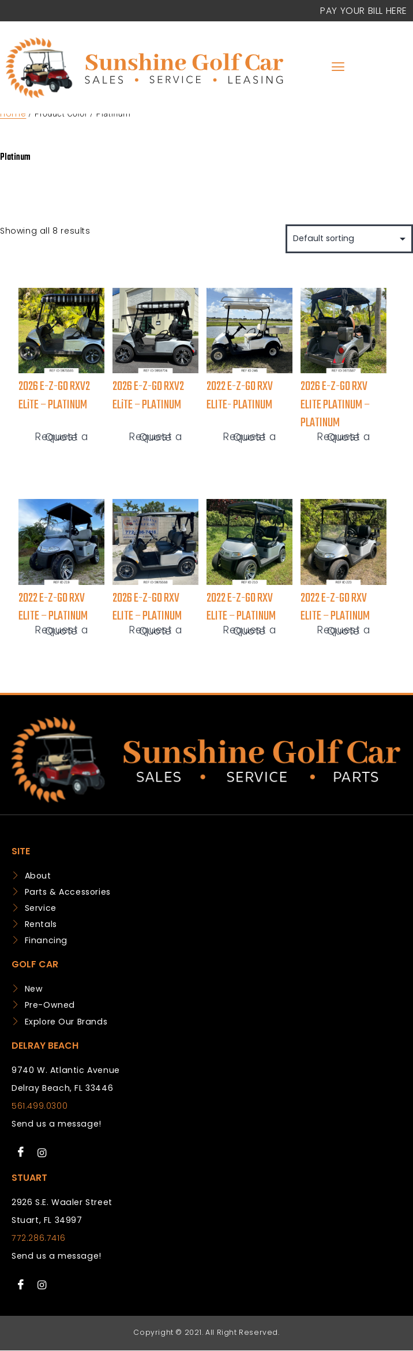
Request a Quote (61, 437)
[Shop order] (349, 238)
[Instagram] (42, 1152)
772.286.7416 (38, 1238)
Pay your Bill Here (363, 10)
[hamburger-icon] (338, 68)
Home (13, 113)
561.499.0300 (39, 1106)
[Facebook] (20, 1152)
